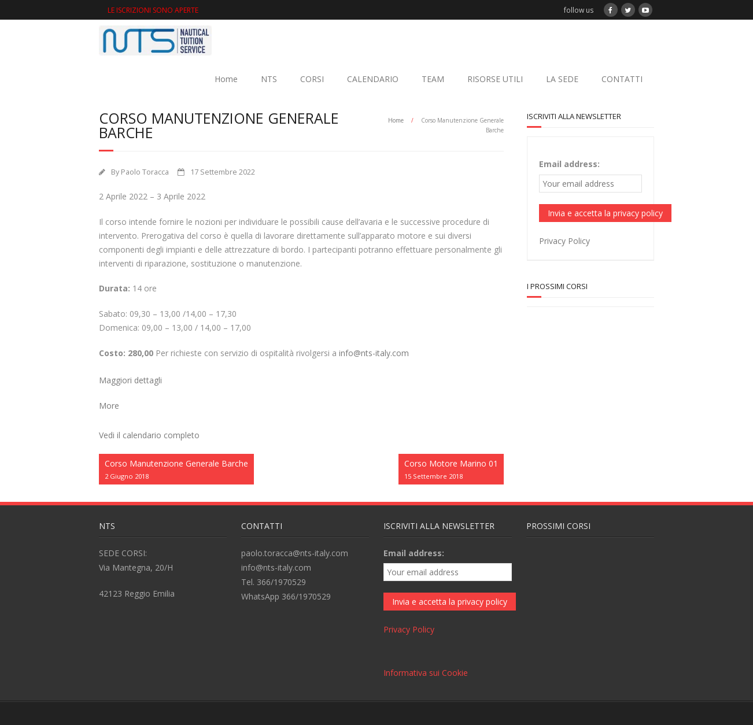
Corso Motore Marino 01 (451, 470)
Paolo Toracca (145, 172)
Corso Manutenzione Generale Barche (176, 470)
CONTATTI (622, 78)
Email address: (569, 163)
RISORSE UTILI (495, 78)
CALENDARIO (372, 78)
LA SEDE (562, 78)
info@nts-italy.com (374, 352)
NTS (269, 78)
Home (226, 78)
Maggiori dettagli (130, 380)
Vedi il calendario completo (149, 435)
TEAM (433, 78)
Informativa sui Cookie (425, 672)
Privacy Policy (564, 240)
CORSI (312, 78)
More (109, 405)
